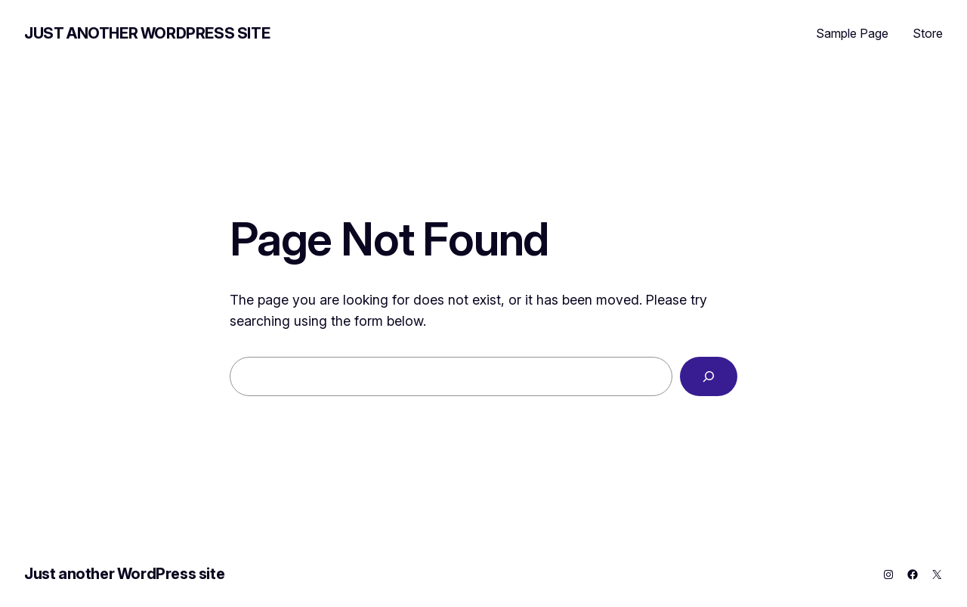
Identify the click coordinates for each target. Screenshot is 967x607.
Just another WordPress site (147, 33)
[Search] (708, 376)
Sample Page (852, 33)
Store (928, 33)
